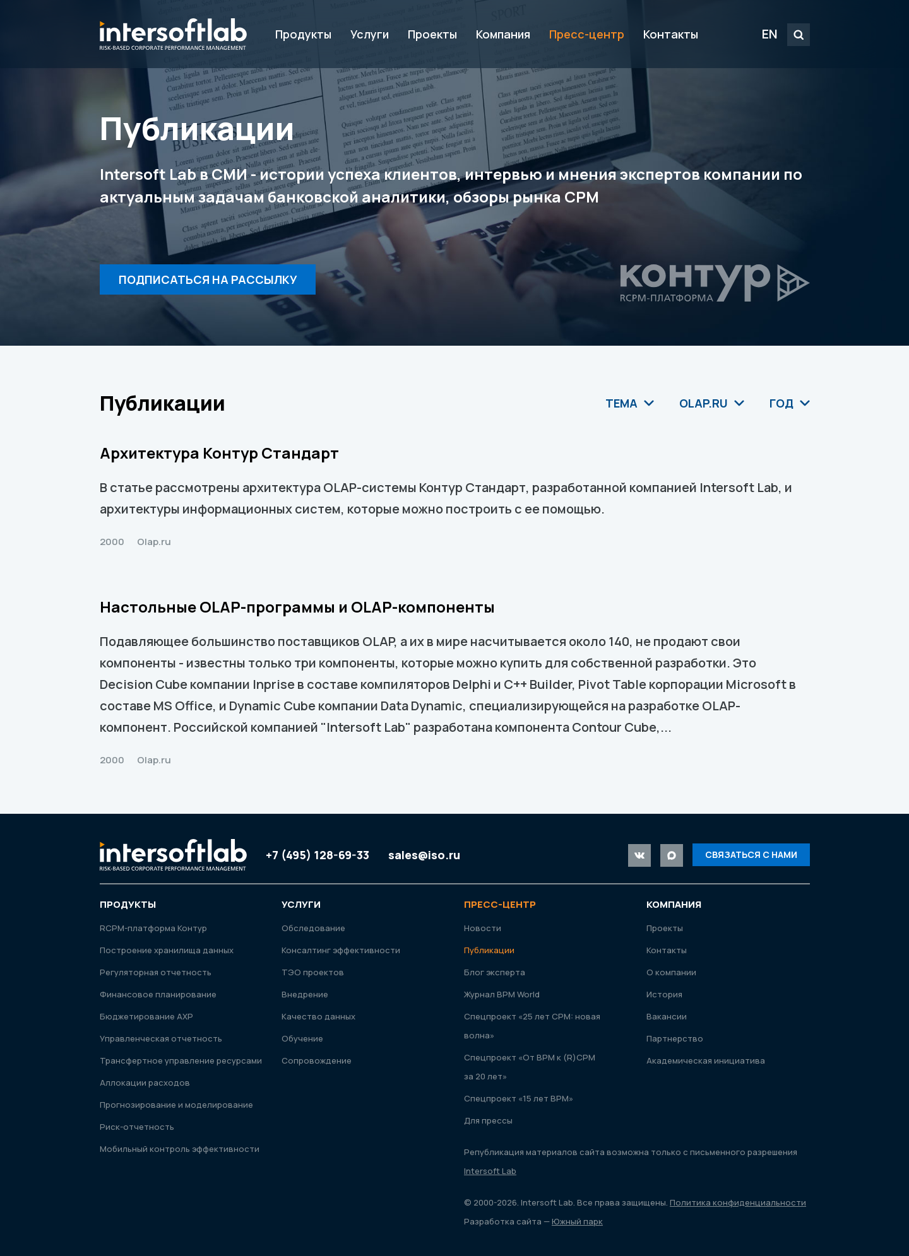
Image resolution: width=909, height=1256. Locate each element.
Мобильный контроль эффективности (179, 1148)
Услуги (369, 34)
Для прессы (488, 1120)
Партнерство (674, 1038)
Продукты (303, 34)
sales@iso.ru (424, 854)
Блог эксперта (494, 972)
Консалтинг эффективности (341, 950)
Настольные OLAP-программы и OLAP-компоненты (297, 606)
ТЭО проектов (313, 972)
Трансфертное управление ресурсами (181, 1060)
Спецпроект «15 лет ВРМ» (518, 1098)
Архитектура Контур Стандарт (219, 452)
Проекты (432, 34)
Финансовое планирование (158, 994)
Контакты (670, 34)
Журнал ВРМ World (502, 994)
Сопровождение (317, 1060)
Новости (482, 928)
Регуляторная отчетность (155, 972)
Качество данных (318, 1016)
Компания (503, 34)
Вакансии (666, 1016)
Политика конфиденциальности (738, 1202)
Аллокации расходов (145, 1082)
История (664, 994)
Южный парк (577, 1221)
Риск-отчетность (137, 1126)
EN (770, 33)
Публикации (489, 950)
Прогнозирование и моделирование (176, 1104)
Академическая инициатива (705, 1060)
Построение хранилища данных (167, 950)
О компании (671, 972)
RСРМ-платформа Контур (153, 928)
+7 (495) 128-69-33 (317, 854)
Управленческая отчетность (161, 1038)
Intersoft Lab (173, 34)
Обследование (313, 928)
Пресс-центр (586, 34)
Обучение (302, 1038)
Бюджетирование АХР (146, 1016)
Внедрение (305, 994)
